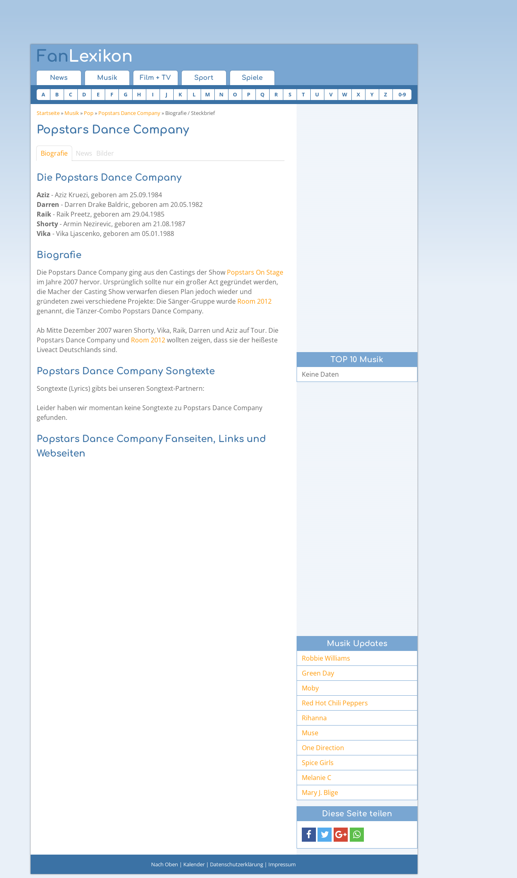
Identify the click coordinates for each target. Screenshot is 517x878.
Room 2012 (254, 301)
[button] (309, 835)
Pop (88, 113)
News (59, 77)
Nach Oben (164, 864)
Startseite (48, 113)
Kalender (194, 864)
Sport (203, 77)
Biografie (54, 153)
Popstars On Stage (255, 272)
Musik (107, 77)
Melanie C (316, 777)
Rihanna (314, 717)
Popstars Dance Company (129, 113)
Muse (310, 732)
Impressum (282, 864)
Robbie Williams (326, 658)
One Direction (323, 747)
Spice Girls (318, 762)
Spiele (252, 77)
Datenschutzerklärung (236, 864)
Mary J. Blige (320, 792)
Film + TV (155, 77)
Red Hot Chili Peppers (335, 703)
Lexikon (85, 56)
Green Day (318, 673)
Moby (310, 688)
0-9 (402, 94)
